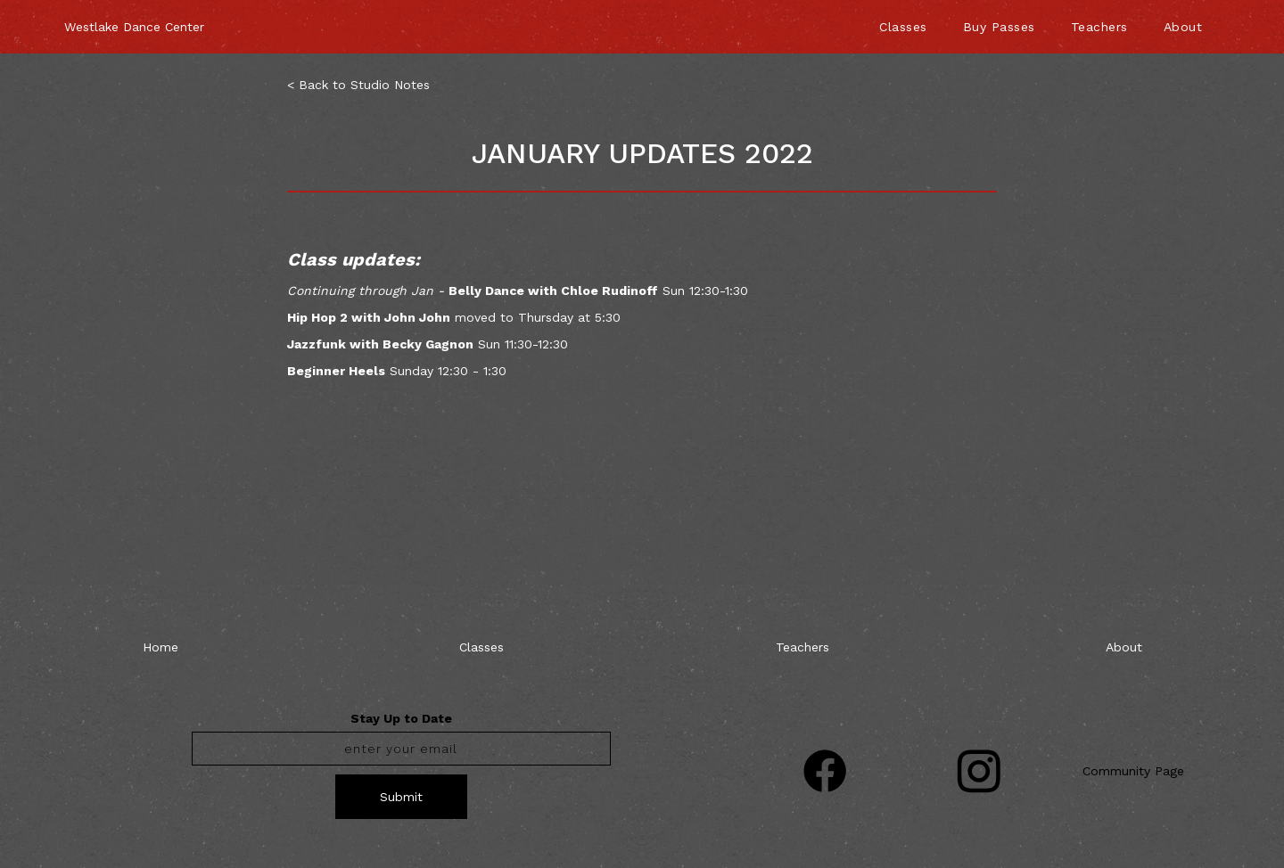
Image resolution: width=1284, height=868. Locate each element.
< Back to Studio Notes (358, 85)
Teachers (1099, 27)
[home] (134, 18)
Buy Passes (999, 27)
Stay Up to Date (401, 718)
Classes (903, 27)
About (1183, 27)
